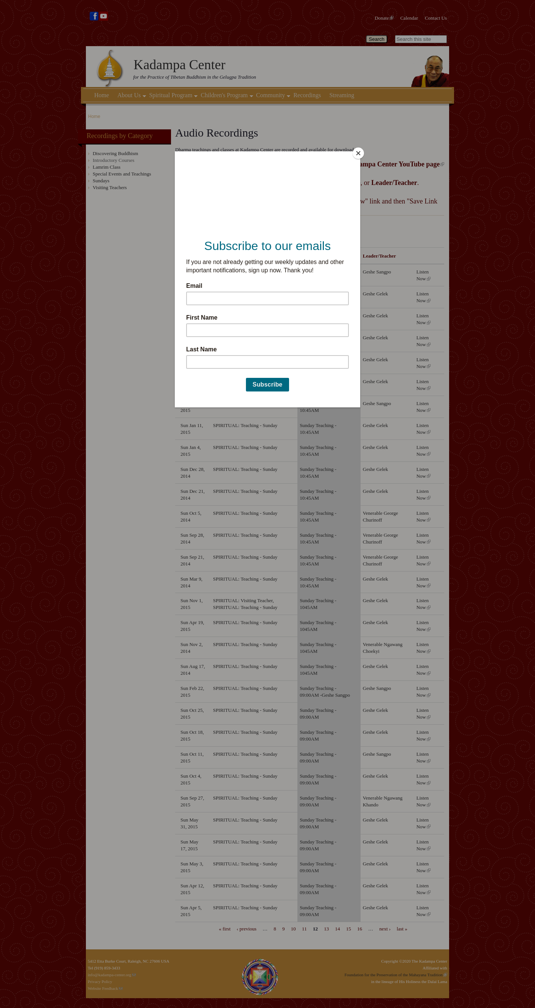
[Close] (358, 153)
